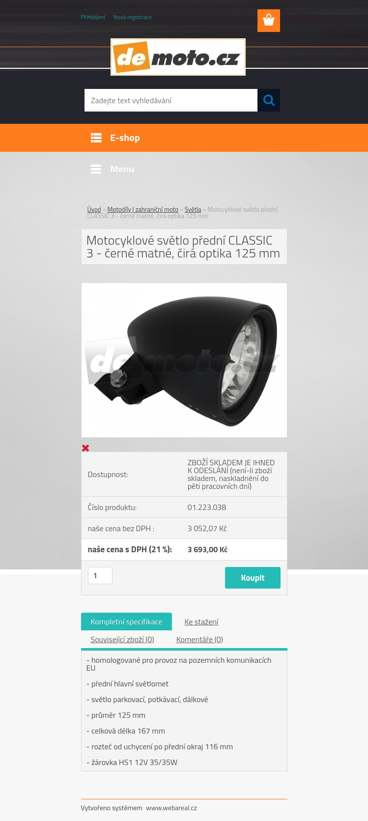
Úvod (94, 209)
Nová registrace (132, 17)
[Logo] (178, 57)
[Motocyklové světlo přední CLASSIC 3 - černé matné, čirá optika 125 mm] (184, 287)
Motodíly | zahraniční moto (143, 209)
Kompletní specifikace (127, 621)
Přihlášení (93, 17)
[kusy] (100, 575)
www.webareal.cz (171, 807)
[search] (268, 100)
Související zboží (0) (122, 639)
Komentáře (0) (199, 639)
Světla (193, 209)
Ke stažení (201, 621)
